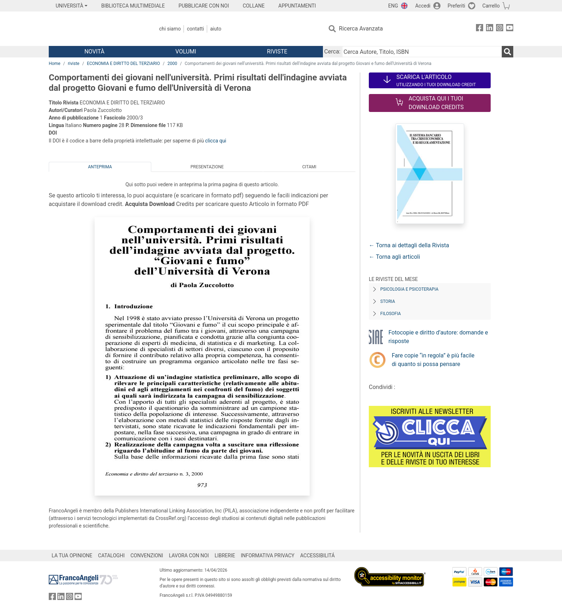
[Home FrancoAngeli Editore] (96, 28)
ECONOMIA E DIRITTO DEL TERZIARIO (123, 63)
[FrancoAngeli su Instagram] (499, 29)
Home (54, 63)
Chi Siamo (170, 29)
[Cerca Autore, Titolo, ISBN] (422, 51)
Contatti (195, 29)
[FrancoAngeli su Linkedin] (489, 29)
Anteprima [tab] (100, 166)
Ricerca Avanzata (361, 28)
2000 (172, 63)
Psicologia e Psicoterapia (409, 289)
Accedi (422, 6)
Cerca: (332, 51)
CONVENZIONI (146, 555)
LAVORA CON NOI (189, 555)
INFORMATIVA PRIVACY (268, 555)
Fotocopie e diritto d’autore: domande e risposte (438, 337)
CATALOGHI (111, 555)
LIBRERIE (225, 555)
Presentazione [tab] (207, 166)
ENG (393, 6)
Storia (387, 301)
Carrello (491, 6)
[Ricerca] (507, 51)
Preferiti (456, 6)
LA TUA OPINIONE (72, 555)
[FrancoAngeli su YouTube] (509, 29)
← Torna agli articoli (394, 256)
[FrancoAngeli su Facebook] (479, 29)
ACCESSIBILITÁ (317, 555)
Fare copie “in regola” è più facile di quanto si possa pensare (433, 359)
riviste (73, 63)
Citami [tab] (309, 166)
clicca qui (215, 141)
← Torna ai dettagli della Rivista (409, 245)
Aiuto (215, 29)
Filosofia (390, 313)
